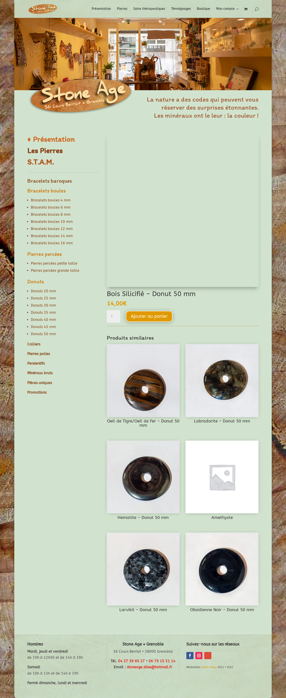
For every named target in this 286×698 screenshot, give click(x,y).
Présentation (101, 9)
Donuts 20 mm (43, 291)
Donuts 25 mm (43, 298)
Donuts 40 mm (43, 320)
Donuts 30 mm (43, 305)
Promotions (36, 392)
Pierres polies (38, 354)
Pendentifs (36, 363)
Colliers (33, 344)
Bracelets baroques (49, 181)
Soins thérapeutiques (149, 9)
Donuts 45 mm (43, 327)
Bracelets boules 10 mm (52, 221)
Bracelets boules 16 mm (52, 243)
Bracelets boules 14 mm (52, 236)
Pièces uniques (39, 383)
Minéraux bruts (40, 373)
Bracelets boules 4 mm (51, 200)
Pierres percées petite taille (54, 263)
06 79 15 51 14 (162, 661)
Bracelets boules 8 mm (51, 214)
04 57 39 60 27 (131, 661)
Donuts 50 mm (43, 334)
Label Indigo (209, 667)
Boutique (203, 9)
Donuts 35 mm (43, 312)
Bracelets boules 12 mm (52, 229)
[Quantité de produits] (113, 316)
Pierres (122, 9)
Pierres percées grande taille (55, 270)
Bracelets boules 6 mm (51, 207)
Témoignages (181, 9)
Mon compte (225, 9)
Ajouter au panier (149, 316)
